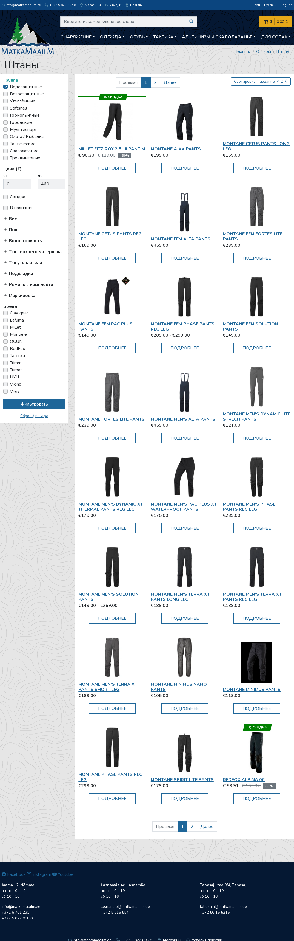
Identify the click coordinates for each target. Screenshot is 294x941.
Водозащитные (26, 87)
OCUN (16, 341)
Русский (270, 5)
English (286, 5)
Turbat (16, 370)
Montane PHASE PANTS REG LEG (110, 777)
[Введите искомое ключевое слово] (128, 21)
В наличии (21, 208)
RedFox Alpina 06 (244, 780)
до (40, 176)
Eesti (256, 5)
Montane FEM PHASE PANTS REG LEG (183, 326)
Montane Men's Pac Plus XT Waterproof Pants (184, 506)
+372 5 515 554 (115, 912)
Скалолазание (24, 151)
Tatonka (17, 356)
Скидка (17, 197)
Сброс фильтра (34, 415)
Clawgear (19, 313)
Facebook (14, 874)
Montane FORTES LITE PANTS (111, 419)
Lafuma (17, 320)
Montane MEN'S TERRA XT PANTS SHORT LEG (107, 687)
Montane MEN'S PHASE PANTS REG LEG (249, 506)
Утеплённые (22, 101)
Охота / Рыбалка (27, 137)
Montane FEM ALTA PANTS (180, 239)
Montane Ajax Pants (176, 149)
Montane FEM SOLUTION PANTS (250, 326)
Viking (15, 384)
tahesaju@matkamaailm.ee (223, 906)
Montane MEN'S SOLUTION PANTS (108, 597)
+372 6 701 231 (15, 912)
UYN (14, 377)
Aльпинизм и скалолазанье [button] (217, 37)
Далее (170, 82)
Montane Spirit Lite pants (182, 780)
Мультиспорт (23, 130)
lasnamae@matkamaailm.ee (125, 906)
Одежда (263, 51)
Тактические (23, 144)
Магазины (90, 5)
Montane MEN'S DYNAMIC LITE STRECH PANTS (256, 416)
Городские (21, 122)
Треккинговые (25, 158)
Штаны (283, 51)
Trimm (15, 363)
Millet (15, 327)
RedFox (17, 349)
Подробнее (112, 168)
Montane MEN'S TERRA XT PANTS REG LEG (252, 597)
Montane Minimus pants (252, 690)
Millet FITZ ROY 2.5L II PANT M (111, 149)
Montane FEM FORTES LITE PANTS (252, 236)
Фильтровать (34, 404)
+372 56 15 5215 (215, 912)
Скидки (113, 5)
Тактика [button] (163, 37)
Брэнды (133, 5)
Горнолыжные (25, 115)
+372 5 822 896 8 (60, 5)
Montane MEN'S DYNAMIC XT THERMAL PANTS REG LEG (110, 506)
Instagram (39, 874)
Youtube (62, 874)
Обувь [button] (137, 37)
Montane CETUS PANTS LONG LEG (256, 146)
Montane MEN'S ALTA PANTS (183, 419)
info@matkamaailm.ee (21, 5)
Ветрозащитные (27, 94)
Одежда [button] (110, 37)
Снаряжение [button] (76, 37)
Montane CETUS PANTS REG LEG (110, 236)
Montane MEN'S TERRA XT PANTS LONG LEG (180, 597)
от (5, 176)
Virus (14, 391)
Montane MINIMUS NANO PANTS (179, 687)
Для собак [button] (274, 37)
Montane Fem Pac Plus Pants (105, 326)
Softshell (18, 108)
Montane (18, 334)
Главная (243, 51)
